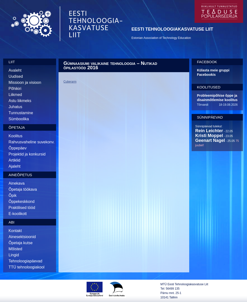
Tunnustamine (21, 113)
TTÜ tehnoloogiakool (26, 267)
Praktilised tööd (22, 208)
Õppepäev (17, 148)
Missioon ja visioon (25, 82)
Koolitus (15, 136)
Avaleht (15, 70)
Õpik (13, 195)
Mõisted (15, 249)
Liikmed (15, 95)
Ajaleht (14, 166)
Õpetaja (17, 127)
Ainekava (17, 183)
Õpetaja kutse (21, 243)
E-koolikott (18, 214)
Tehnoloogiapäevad (25, 261)
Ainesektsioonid (22, 237)
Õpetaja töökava (23, 189)
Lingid (14, 255)
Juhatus (15, 107)
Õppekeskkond (21, 201)
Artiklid (14, 160)
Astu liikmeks (20, 101)
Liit (12, 62)
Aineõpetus (20, 175)
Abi (11, 222)
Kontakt (15, 231)
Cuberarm (69, 81)
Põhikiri (15, 88)
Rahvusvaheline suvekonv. (31, 142)
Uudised (16, 76)
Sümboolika (19, 119)
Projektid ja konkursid (27, 154)
